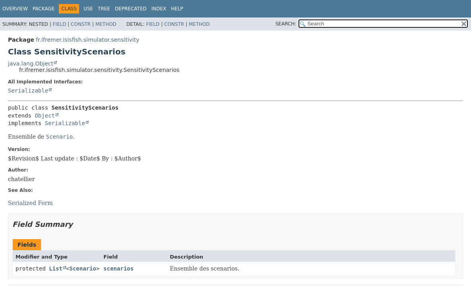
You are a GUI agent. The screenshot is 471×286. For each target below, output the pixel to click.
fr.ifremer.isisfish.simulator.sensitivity (87, 40)
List (55, 268)
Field (59, 24)
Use (88, 9)
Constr (81, 24)
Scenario (82, 268)
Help (177, 9)
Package (43, 9)
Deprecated (131, 9)
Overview (15, 9)
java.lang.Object (30, 63)
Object (45, 115)
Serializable (28, 90)
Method (105, 24)
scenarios (118, 268)
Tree (104, 9)
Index (159, 9)
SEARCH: (286, 24)
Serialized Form (30, 203)
